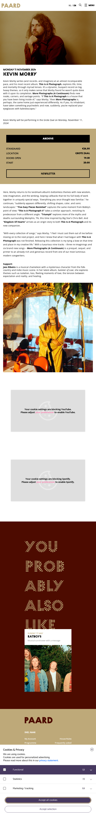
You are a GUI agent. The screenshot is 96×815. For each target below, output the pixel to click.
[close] (92, 749)
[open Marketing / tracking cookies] (91, 789)
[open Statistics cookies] (91, 779)
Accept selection (48, 809)
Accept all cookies (48, 800)
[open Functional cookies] (91, 770)
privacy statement (48, 760)
